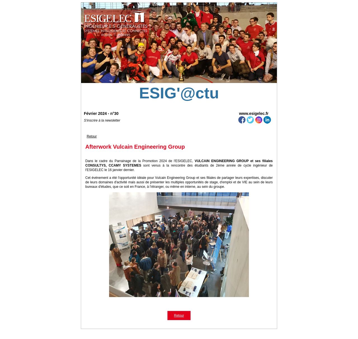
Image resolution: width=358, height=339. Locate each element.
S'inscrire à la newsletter (102, 120)
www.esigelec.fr (253, 113)
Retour (92, 136)
